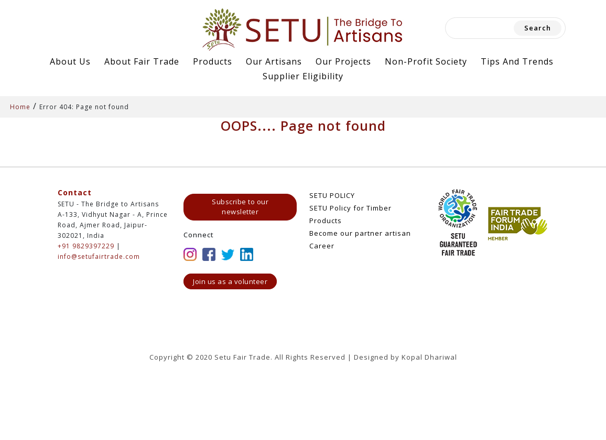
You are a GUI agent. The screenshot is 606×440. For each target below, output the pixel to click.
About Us (70, 61)
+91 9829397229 (86, 246)
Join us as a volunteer (230, 281)
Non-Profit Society (426, 61)
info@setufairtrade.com (99, 256)
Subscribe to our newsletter (240, 207)
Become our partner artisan (360, 233)
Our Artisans (274, 61)
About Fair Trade (141, 61)
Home (20, 106)
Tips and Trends (517, 61)
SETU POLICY (332, 195)
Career (321, 245)
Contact (75, 192)
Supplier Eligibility (303, 76)
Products (212, 61)
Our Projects (343, 61)
